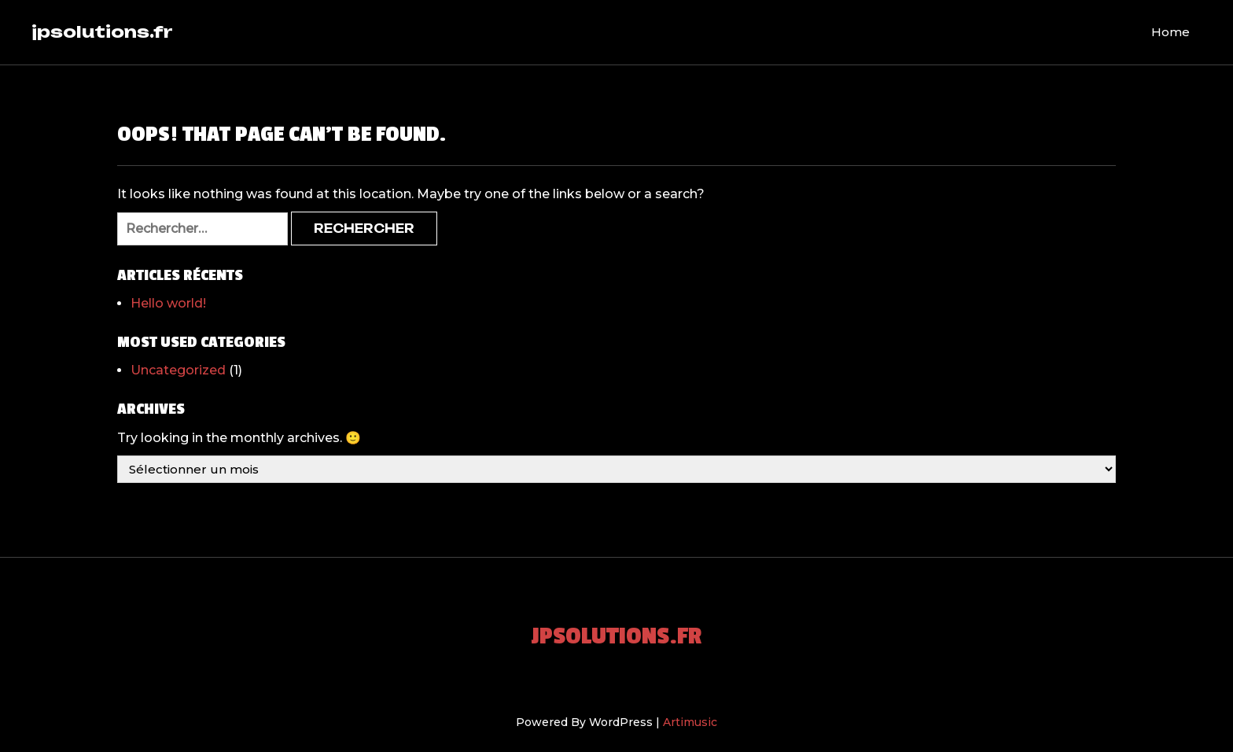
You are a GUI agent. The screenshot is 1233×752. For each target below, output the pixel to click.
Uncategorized (178, 370)
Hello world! (168, 303)
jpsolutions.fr (102, 31)
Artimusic (690, 722)
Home (1170, 31)
